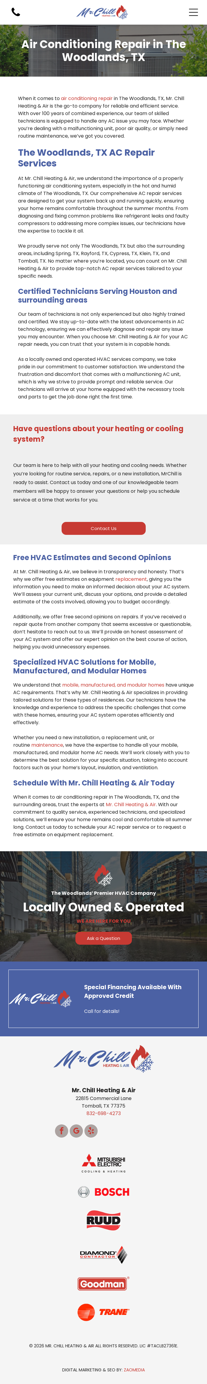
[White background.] (16, 16)
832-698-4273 (104, 1113)
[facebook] (61, 1131)
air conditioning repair (87, 98)
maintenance (47, 745)
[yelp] (91, 1131)
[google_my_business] (76, 1131)
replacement (131, 579)
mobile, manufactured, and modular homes (113, 684)
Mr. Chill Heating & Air (131, 804)
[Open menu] (193, 12)
